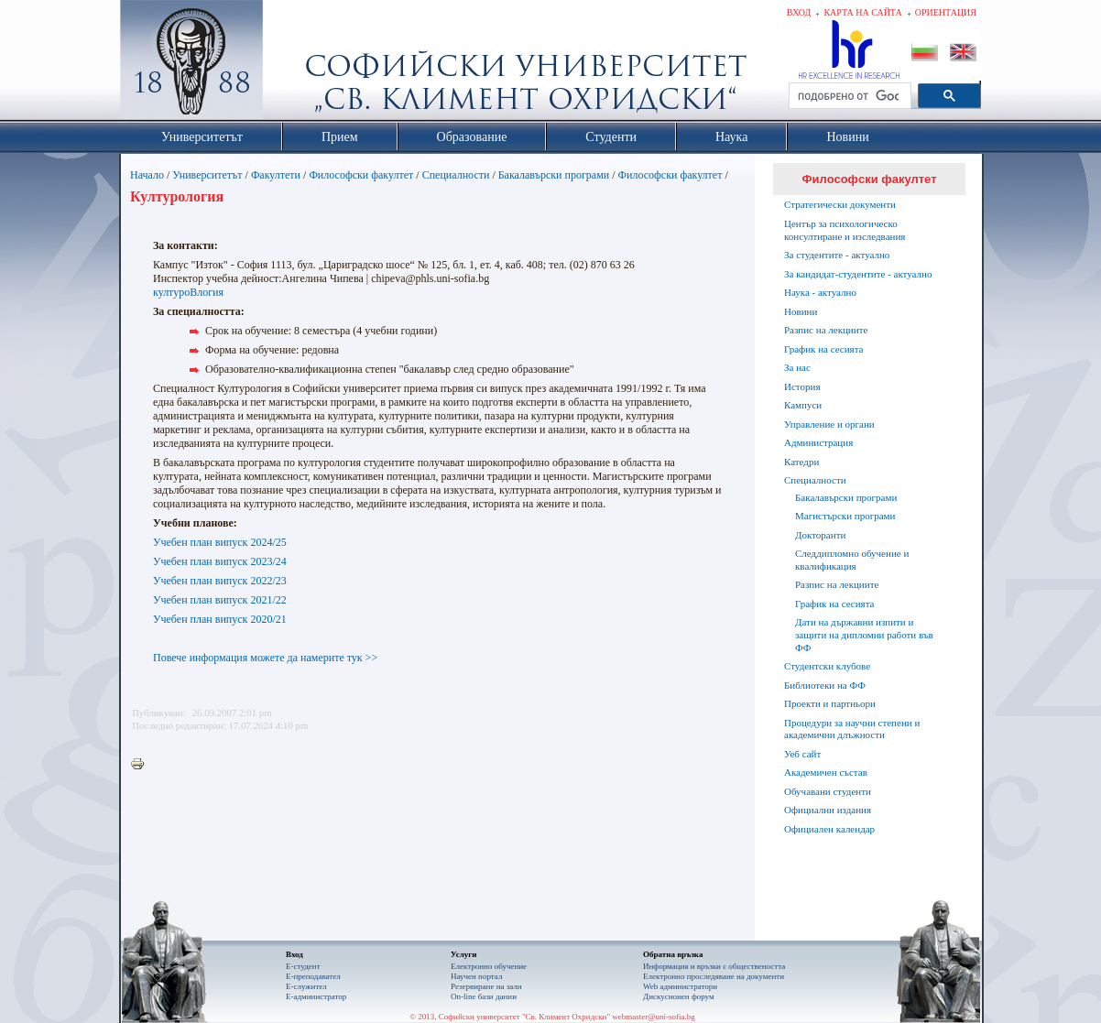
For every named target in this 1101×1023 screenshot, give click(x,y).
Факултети (275, 175)
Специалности (456, 175)
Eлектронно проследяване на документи (713, 976)
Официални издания (827, 809)
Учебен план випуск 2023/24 (220, 561)
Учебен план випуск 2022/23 (220, 580)
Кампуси (803, 404)
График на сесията (824, 348)
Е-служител (306, 986)
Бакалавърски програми (553, 175)
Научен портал (476, 976)
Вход (799, 12)
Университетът (207, 175)
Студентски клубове (827, 665)
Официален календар (829, 828)
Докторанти (820, 534)
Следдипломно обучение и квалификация (852, 559)
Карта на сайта (862, 12)
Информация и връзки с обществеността (714, 966)
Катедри (801, 461)
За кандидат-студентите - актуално (858, 273)
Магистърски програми (845, 515)
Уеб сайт (802, 753)
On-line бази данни (484, 996)
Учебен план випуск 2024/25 (220, 542)
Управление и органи (829, 424)
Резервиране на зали (486, 986)
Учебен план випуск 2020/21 (220, 619)
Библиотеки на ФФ (825, 685)
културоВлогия (188, 292)
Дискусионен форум (678, 996)
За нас (797, 367)
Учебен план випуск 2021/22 (220, 599)
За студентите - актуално (836, 254)
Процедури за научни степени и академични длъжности (852, 729)
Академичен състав (825, 772)
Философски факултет (361, 175)
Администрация (818, 442)
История (802, 386)
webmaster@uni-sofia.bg (653, 1016)
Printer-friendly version (142, 764)
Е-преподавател (313, 976)
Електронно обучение (489, 966)
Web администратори (680, 986)
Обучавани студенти (827, 791)
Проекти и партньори (830, 703)
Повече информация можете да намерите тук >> (265, 657)
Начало (147, 175)
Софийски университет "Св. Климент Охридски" (295, 64)
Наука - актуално (820, 292)
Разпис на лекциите (825, 329)
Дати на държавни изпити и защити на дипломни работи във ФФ (864, 634)
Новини (800, 311)
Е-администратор (316, 996)
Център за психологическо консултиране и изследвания (844, 230)
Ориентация (945, 12)
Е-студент (303, 966)
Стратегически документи (840, 204)
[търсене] (848, 96)
